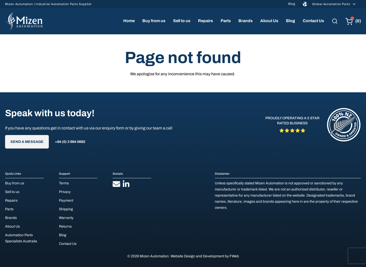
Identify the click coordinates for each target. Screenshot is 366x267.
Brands (245, 21)
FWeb (234, 256)
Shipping (66, 209)
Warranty (66, 218)
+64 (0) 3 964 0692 (70, 142)
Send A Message (26, 142)
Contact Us (313, 21)
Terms (64, 183)
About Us (269, 21)
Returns (65, 226)
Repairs (205, 21)
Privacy (65, 192)
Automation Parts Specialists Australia (21, 238)
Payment (66, 200)
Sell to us (181, 21)
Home (129, 21)
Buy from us (153, 21)
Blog (291, 4)
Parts (226, 21)
